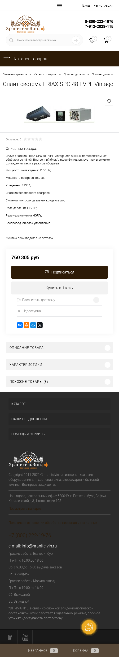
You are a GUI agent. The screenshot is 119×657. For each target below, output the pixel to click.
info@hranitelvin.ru (39, 545)
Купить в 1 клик (59, 288)
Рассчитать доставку (36, 300)
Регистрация (103, 5)
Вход (86, 5)
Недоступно (29, 311)
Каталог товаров (25, 58)
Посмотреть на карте (25, 508)
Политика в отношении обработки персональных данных (53, 523)
